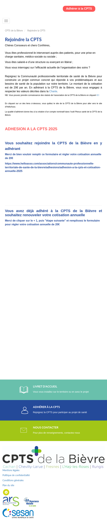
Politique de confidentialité (16, 475)
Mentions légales (10, 470)
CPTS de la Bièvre (14, 30)
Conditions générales (13, 480)
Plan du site (8, 485)
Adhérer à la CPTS (79, 8)
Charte (53, 91)
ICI (98, 95)
